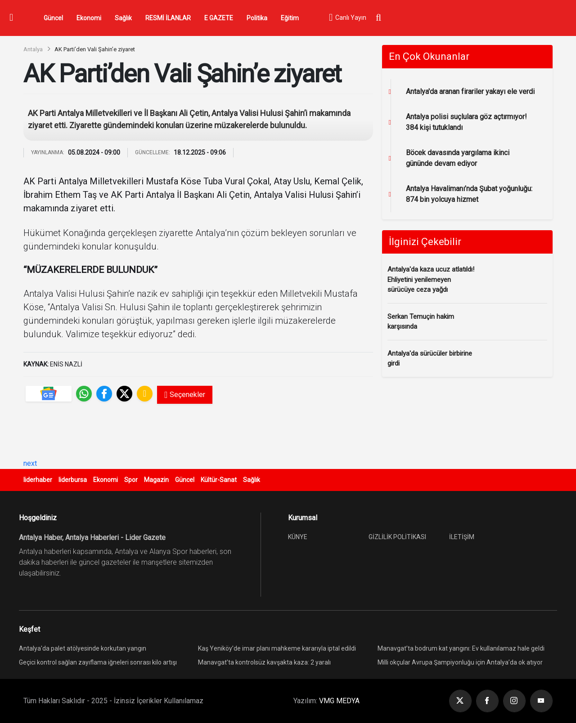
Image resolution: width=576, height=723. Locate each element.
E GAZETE (218, 18)
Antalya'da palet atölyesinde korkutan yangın (82, 648)
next (30, 463)
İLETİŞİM (461, 536)
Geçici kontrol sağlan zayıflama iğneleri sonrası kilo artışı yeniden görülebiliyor (98, 663)
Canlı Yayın (347, 18)
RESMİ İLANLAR (168, 18)
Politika (257, 18)
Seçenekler (184, 394)
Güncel (53, 18)
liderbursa (72, 479)
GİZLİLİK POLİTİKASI (397, 536)
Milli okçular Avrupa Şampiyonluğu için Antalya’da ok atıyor (460, 662)
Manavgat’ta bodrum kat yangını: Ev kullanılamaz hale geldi (461, 648)
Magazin (156, 479)
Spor (131, 479)
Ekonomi (88, 18)
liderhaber (37, 479)
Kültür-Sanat (219, 479)
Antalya (33, 49)
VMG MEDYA (339, 700)
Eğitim (290, 18)
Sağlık (123, 18)
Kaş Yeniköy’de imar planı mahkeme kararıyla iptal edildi (277, 648)
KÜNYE (297, 536)
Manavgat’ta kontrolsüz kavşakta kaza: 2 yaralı (264, 662)
